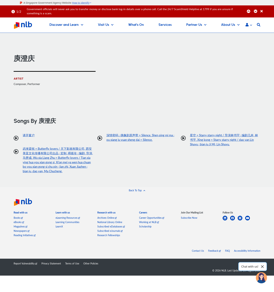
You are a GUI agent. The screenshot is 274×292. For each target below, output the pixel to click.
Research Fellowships (108, 241)
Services (165, 25)
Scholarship (145, 233)
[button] (249, 25)
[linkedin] (226, 226)
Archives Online (107, 224)
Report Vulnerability (25, 270)
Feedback (214, 257)
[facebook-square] (234, 226)
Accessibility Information (247, 257)
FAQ (227, 257)
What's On (136, 25)
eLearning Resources (68, 224)
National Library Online (109, 228)
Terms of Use (72, 270)
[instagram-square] (241, 226)
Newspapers (22, 237)
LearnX (59, 233)
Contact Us (198, 257)
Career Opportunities (151, 224)
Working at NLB (149, 228)
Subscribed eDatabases (111, 233)
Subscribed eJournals (110, 237)
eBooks (19, 228)
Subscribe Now (189, 224)
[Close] (266, 9)
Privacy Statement (51, 270)
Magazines (20, 233)
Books (18, 224)
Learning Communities (67, 228)
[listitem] (20, 219)
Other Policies (90, 270)
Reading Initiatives (25, 241)
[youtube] (249, 226)
